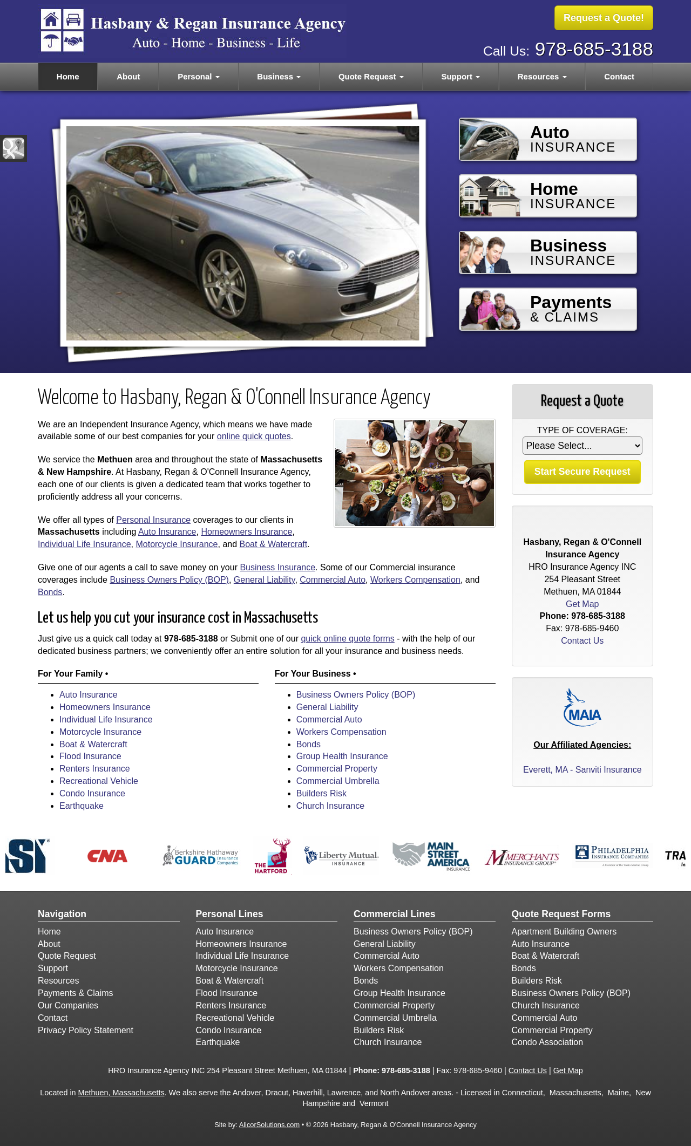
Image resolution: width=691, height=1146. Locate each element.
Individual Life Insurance (84, 544)
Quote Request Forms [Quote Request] (561, 914)
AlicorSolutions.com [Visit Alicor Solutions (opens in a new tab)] (269, 1125)
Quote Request (67, 955)
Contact (619, 76)
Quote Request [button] (371, 76)
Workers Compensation (415, 579)
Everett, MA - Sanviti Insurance (582, 769)
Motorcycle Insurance (177, 544)
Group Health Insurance (342, 756)
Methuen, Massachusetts (121, 1092)
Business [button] (279, 76)
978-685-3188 (594, 48)
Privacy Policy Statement (85, 1030)
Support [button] (460, 76)
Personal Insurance (153, 519)
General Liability (264, 579)
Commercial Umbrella (338, 781)
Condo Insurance (92, 793)
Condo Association (548, 1042)
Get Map (582, 604)
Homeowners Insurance (246, 531)
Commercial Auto (332, 579)
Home (68, 76)
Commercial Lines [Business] (395, 914)
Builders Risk (321, 793)
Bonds (50, 592)
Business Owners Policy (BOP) (169, 579)
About (128, 76)
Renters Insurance (94, 768)
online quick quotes (254, 436)
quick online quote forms (347, 638)
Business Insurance (277, 567)
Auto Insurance (167, 531)
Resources (58, 980)
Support (53, 968)
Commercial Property (336, 768)
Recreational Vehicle (98, 781)
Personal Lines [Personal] (229, 914)
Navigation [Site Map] (62, 914)
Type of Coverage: (582, 430)
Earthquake (81, 805)
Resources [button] (542, 76)
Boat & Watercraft (274, 544)
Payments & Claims (75, 993)
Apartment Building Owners (564, 931)
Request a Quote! (604, 17)
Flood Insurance (90, 756)
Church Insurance (330, 805)
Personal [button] (199, 76)
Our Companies (68, 1005)
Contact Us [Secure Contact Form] (582, 640)
